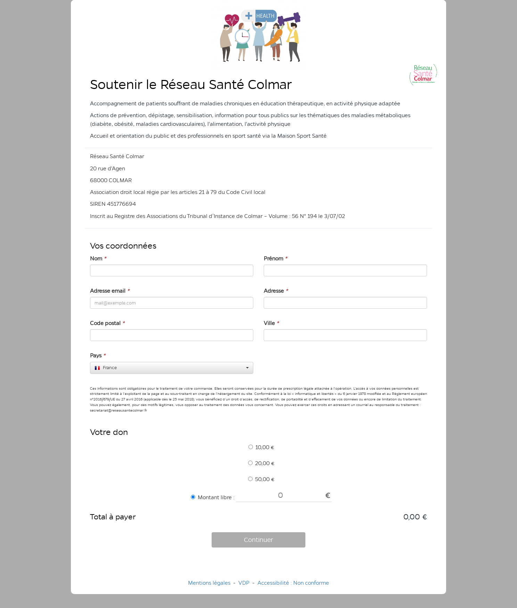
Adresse (276, 290)
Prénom (275, 258)
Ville (271, 323)
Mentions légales (209, 582)
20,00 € (261, 463)
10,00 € (261, 447)
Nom (98, 258)
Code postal (107, 323)
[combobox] (171, 368)
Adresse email (109, 290)
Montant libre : (213, 497)
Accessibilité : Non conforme (293, 582)
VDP (244, 582)
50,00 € (261, 479)
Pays (97, 355)
